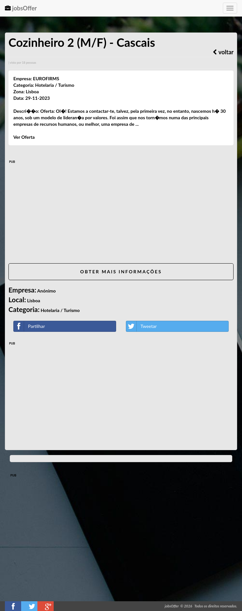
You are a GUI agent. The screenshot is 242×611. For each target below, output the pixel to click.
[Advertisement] (121, 212)
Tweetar (141, 326)
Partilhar (29, 326)
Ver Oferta (24, 137)
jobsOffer (21, 8)
